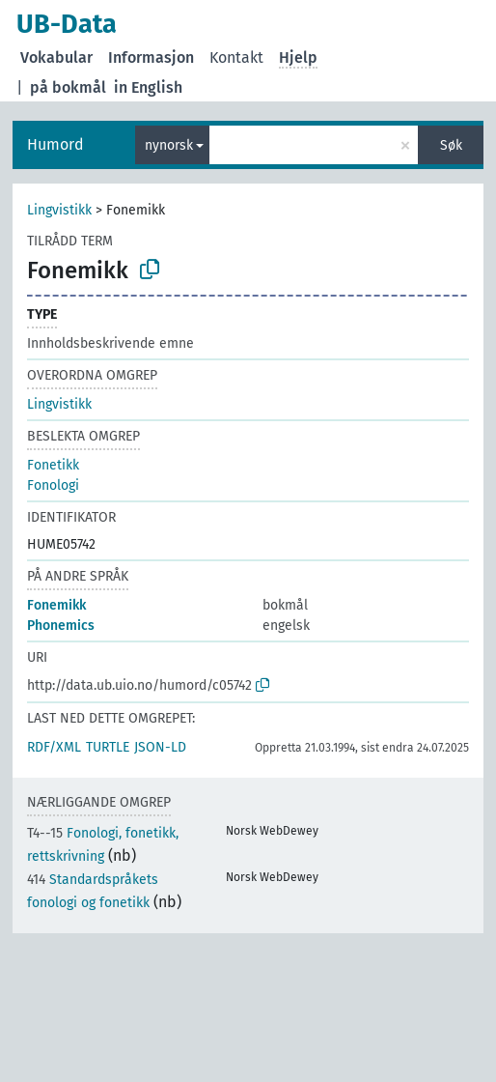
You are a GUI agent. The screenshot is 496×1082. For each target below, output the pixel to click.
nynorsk (169, 145)
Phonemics (61, 625)
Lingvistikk (59, 210)
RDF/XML (54, 747)
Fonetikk (53, 465)
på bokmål (68, 87)
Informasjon (151, 57)
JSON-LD (160, 747)
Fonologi (53, 485)
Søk (451, 145)
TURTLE (107, 747)
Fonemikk (56, 605)
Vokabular (56, 57)
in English (148, 87)
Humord (55, 144)
